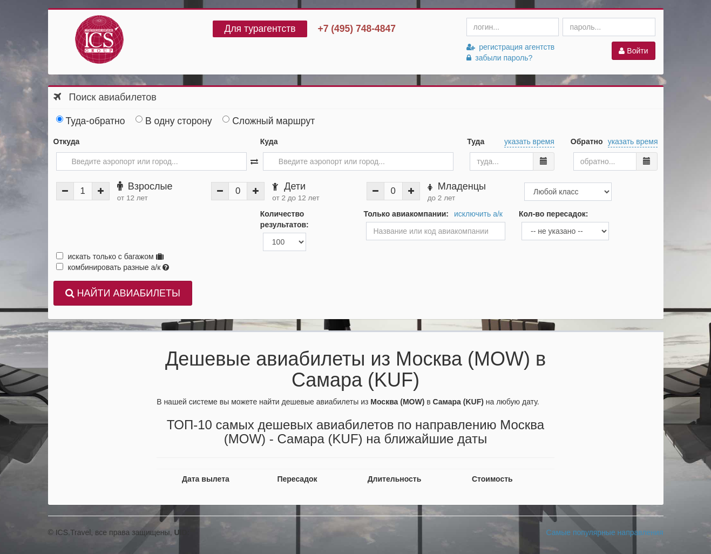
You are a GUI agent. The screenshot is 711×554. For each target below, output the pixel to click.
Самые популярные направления (604, 532)
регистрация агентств (510, 47)
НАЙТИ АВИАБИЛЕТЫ (122, 293)
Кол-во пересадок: (553, 214)
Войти (633, 50)
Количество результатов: (284, 219)
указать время (529, 141)
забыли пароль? (499, 57)
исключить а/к (478, 214)
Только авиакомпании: (406, 214)
